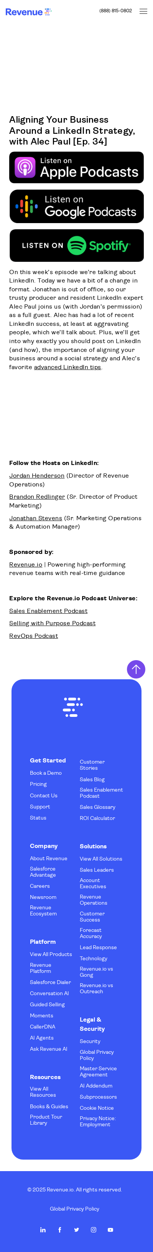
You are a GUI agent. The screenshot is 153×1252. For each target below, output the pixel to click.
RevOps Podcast (33, 636)
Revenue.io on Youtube (110, 1230)
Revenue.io (25, 565)
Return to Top (136, 669)
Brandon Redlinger (37, 497)
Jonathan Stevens (35, 519)
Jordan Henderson (36, 476)
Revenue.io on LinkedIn (43, 1230)
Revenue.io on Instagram (94, 1230)
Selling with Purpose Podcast (52, 624)
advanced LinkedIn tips (67, 368)
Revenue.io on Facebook (60, 1230)
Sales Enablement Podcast (48, 611)
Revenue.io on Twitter (77, 1230)
